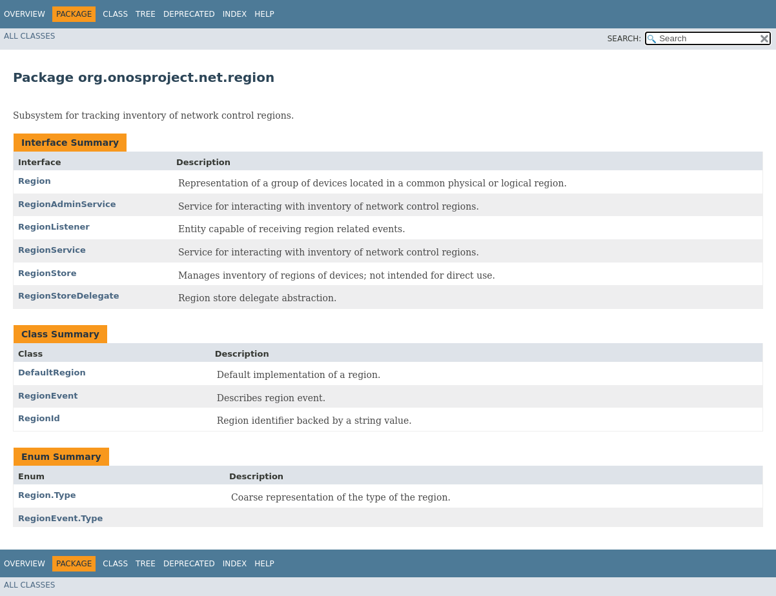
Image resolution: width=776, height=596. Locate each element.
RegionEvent (47, 396)
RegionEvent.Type (60, 518)
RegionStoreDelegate (68, 296)
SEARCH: (625, 38)
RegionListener (54, 227)
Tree (146, 14)
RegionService (52, 250)
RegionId (39, 418)
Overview (24, 14)
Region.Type (47, 495)
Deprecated (189, 14)
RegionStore (47, 273)
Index (235, 14)
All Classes (29, 36)
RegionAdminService (67, 204)
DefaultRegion (52, 372)
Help (264, 14)
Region (34, 181)
